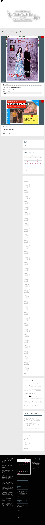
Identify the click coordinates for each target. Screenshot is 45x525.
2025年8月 (27, 203)
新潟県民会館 (27, 402)
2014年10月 (27, 362)
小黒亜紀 (40, 387)
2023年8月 (27, 233)
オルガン (29, 389)
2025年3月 (27, 209)
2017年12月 (27, 315)
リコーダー (26, 389)
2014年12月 (27, 359)
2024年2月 (27, 225)
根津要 (29, 404)
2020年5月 (27, 280)
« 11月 (26, 170)
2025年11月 (27, 200)
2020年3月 (27, 283)
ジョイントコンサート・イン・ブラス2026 (33, 424)
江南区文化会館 (32, 404)
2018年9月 (27, 304)
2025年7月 (27, 204)
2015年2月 (27, 357)
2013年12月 (27, 373)
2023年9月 (27, 231)
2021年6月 (27, 264)
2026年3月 (27, 195)
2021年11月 (27, 258)
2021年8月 (27, 262)
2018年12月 (27, 301)
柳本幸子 (37, 399)
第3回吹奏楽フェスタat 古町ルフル (32, 417)
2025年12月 (27, 198)
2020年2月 (27, 284)
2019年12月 (27, 286)
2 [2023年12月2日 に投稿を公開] (37, 159)
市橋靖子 (32, 396)
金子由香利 (26, 390)
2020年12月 (27, 272)
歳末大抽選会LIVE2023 (9, 129)
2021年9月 (27, 261)
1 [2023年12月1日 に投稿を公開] (25, 462)
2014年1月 (27, 372)
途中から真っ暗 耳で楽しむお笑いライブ (33, 419)
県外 (26, 442)
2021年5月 (27, 265)
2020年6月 (27, 279)
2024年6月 (27, 220)
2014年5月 (27, 367)
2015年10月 (27, 347)
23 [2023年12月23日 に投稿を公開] (37, 165)
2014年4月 (27, 368)
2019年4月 (27, 296)
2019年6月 (27, 294)
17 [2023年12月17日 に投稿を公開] (40, 163)
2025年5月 (27, 207)
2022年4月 (27, 252)
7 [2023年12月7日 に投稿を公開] (32, 161)
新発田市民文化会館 (33, 383)
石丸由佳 (25, 404)
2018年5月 (27, 309)
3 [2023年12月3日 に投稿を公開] (29, 462)
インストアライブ (29, 405)
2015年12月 (27, 345)
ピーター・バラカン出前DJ (31, 426)
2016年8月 (27, 335)
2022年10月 (27, 245)
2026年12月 (27, 184)
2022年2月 (27, 254)
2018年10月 (27, 303)
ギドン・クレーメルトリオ (30, 425)
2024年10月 (27, 215)
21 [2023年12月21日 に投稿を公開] (32, 165)
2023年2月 (27, 240)
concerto (9, 521)
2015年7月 (27, 351)
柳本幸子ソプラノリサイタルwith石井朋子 (12, 87)
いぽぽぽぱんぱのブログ (22, 493)
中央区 (3, 81)
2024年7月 (27, 219)
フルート (30, 390)
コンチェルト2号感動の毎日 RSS (7, 460)
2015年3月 (27, 356)
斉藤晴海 (38, 383)
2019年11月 (27, 287)
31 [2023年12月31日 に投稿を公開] (40, 168)
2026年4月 (27, 193)
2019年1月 (27, 300)
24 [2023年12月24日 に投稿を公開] (40, 165)
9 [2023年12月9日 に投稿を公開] (37, 161)
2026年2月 (27, 196)
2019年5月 (27, 295)
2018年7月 (27, 307)
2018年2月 (27, 313)
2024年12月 (27, 213)
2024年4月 (27, 223)
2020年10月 (27, 274)
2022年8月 (27, 247)
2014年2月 (27, 370)
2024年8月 (27, 218)
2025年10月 (27, 201)
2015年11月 (27, 346)
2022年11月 (27, 243)
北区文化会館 (34, 389)
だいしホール (30, 401)
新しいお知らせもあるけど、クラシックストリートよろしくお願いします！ (7, 483)
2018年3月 (27, 312)
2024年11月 (27, 214)
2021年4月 (27, 267)
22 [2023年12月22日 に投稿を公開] (35, 165)
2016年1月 (27, 344)
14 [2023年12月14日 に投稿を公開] (32, 163)
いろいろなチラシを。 (7, 500)
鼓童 (26, 401)
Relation (19, 515)
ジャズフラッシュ (32, 387)
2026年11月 (27, 185)
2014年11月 (27, 361)
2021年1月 (27, 270)
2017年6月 (27, 323)
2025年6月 (27, 206)
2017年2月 (27, 328)
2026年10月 (27, 186)
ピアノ (27, 386)
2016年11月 (27, 331)
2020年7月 (27, 278)
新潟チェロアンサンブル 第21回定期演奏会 (34, 422)
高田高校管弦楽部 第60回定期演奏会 (32, 428)
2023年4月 (27, 237)
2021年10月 (27, 259)
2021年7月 (27, 263)
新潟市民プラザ (33, 399)
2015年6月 (27, 352)
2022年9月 (27, 246)
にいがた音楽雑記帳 (21, 494)
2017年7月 (27, 322)
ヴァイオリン (37, 405)
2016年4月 (27, 340)
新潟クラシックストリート (23, 482)
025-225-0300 (36, 465)
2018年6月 (27, 308)
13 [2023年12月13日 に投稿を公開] (30, 163)
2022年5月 (27, 251)
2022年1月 (27, 256)
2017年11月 (27, 317)
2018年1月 (27, 314)
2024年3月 (27, 224)
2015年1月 (27, 358)
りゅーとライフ (21, 496)
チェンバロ (36, 396)
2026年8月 (27, 189)
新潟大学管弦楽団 (34, 398)
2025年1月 (27, 212)
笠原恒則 (37, 404)
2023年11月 (27, 229)
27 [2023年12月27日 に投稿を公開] (30, 168)
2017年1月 (27, 329)
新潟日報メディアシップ (34, 386)
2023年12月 (27, 228)
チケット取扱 (27, 443)
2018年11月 (27, 302)
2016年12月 (27, 330)
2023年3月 (27, 239)
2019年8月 (27, 291)
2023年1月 (27, 241)
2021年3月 (27, 268)
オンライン (27, 448)
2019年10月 (27, 289)
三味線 (40, 402)
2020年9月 (27, 275)
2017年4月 (27, 325)
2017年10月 (27, 318)
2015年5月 (27, 353)
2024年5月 (27, 222)
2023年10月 (27, 230)
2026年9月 (27, 187)
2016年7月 (27, 336)
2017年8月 (27, 320)
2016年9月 (27, 334)
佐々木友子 (29, 398)
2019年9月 (27, 290)
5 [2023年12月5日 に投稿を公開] (27, 161)
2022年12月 (27, 242)
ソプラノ (31, 393)
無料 (26, 444)
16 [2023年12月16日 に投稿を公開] (37, 163)
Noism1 (34, 390)
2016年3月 (27, 341)
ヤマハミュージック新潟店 (34, 402)
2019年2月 (27, 298)
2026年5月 (27, 192)
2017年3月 (27, 326)
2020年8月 (27, 276)
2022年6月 (27, 250)
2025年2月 (27, 211)
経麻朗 (25, 383)
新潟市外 (27, 441)
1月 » (40, 170)
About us (19, 513)
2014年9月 (27, 363)
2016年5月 (27, 339)
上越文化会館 (39, 398)
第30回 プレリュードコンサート (31, 423)
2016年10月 (27, 333)
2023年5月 (27, 236)
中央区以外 (27, 439)
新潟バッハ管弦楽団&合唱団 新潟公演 (33, 420)
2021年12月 (27, 257)
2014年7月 (27, 364)
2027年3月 (27, 181)
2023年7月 (27, 234)
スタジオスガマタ (27, 399)
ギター (25, 407)
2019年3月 (27, 297)
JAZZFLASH (35, 401)
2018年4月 (27, 311)
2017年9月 (27, 319)
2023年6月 (27, 235)
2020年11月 (27, 273)
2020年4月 (27, 281)
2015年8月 (27, 350)
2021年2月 (27, 269)
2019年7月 (27, 292)
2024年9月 (27, 217)
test (19, 517)
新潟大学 (28, 383)
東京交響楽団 (38, 389)
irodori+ (26, 521)
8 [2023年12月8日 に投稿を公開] (25, 464)
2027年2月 (27, 182)
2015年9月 (27, 348)
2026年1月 (27, 197)
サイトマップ (20, 516)
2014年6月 (27, 366)
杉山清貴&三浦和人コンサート (31, 418)
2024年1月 (27, 226)
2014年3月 (27, 369)
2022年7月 (27, 248)
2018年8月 (27, 306)
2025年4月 (27, 208)
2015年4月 (27, 355)
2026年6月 (27, 191)
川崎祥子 (36, 387)
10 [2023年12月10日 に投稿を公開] (40, 161)
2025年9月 (27, 202)
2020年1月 (27, 285)
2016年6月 (27, 337)
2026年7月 (27, 190)
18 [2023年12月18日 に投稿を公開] (25, 165)
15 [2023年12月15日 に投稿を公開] (35, 163)
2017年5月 (27, 324)
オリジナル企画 (28, 447)
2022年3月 (27, 253)
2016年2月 (27, 342)
